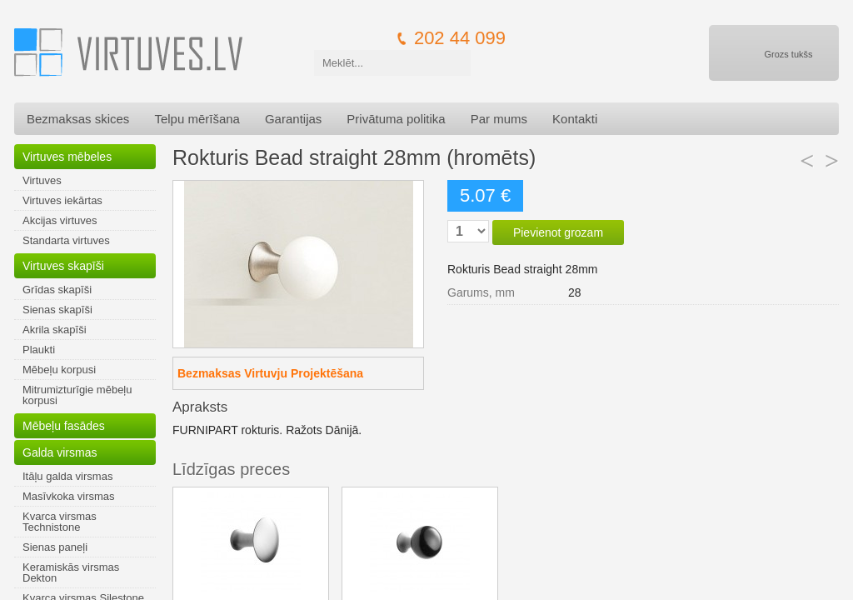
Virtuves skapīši (63, 265)
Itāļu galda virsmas (67, 476)
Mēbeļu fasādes (63, 425)
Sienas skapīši (57, 309)
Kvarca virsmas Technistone (59, 521)
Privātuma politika (396, 119)
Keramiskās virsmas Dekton (70, 572)
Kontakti (574, 119)
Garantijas (293, 119)
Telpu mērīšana (197, 119)
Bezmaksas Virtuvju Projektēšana (270, 373)
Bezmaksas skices (78, 119)
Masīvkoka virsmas (68, 496)
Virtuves (42, 180)
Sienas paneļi (54, 547)
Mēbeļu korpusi (59, 369)
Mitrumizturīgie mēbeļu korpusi (77, 395)
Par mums (499, 119)
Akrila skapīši (54, 329)
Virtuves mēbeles (67, 156)
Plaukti (38, 349)
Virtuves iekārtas (62, 200)
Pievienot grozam (558, 232)
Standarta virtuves (66, 240)
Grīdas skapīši (57, 289)
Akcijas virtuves (59, 220)
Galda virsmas (59, 452)
